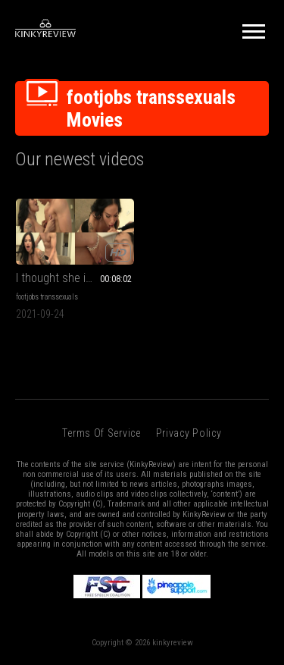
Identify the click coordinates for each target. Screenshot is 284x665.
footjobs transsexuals (47, 297)
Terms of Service (101, 433)
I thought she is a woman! (75, 278)
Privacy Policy (189, 433)
